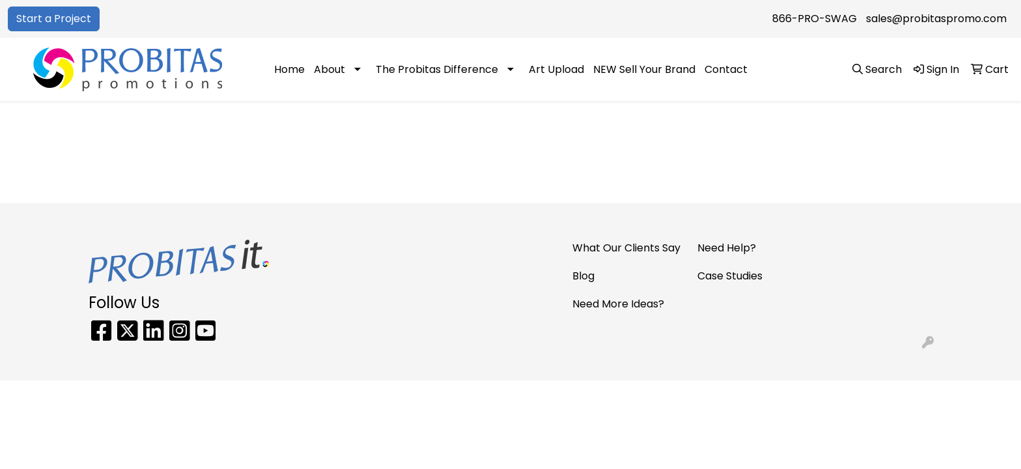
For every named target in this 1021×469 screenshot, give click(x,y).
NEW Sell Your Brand (644, 69)
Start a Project (53, 18)
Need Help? (726, 247)
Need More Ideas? (618, 303)
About (329, 69)
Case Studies (729, 275)
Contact (726, 69)
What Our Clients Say (626, 247)
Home (289, 69)
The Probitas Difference (437, 69)
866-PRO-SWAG (814, 18)
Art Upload (556, 69)
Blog (583, 275)
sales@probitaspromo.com (936, 18)
